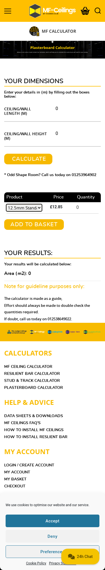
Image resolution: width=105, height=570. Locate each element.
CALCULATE (28, 159)
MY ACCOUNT (17, 472)
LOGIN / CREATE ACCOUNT (29, 465)
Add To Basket (34, 224)
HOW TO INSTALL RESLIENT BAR (35, 437)
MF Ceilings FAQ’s (22, 423)
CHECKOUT (14, 486)
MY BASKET (15, 479)
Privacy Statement (62, 563)
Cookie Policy (36, 563)
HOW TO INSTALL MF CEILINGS (34, 430)
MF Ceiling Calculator (28, 367)
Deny (53, 536)
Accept (52, 521)
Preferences (52, 551)
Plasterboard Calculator (33, 388)
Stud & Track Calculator (32, 381)
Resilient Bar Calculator (32, 374)
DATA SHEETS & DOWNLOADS (33, 416)
